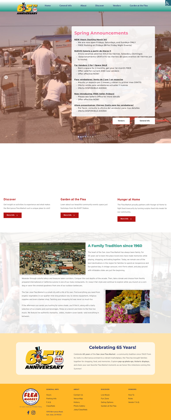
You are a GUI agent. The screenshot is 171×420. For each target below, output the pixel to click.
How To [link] (131, 395)
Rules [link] (130, 398)
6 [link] (90, 136)
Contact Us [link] (78, 395)
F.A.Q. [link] (48, 401)
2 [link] (80, 136)
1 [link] (78, 136)
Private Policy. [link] (37, 407)
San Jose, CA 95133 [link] (54, 414)
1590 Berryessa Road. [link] (55, 411)
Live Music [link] (105, 395)
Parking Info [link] (51, 398)
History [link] (77, 401)
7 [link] (92, 136)
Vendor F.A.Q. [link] (133, 401)
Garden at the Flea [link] (108, 405)
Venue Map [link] (78, 398)
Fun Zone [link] (104, 398)
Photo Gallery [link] (79, 405)
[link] (168, 3)
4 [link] (85, 136)
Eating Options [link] (107, 401)
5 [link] (87, 136)
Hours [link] (48, 395)
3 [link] (83, 136)
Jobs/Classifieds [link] (80, 408)
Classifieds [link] (50, 405)
